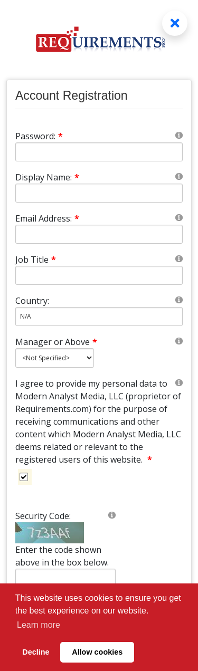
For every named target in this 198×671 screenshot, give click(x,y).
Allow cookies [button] (97, 652)
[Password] (99, 151)
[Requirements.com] (99, 26)
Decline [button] (35, 652)
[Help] (179, 135)
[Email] (99, 234)
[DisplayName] (99, 193)
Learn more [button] (38, 624)
